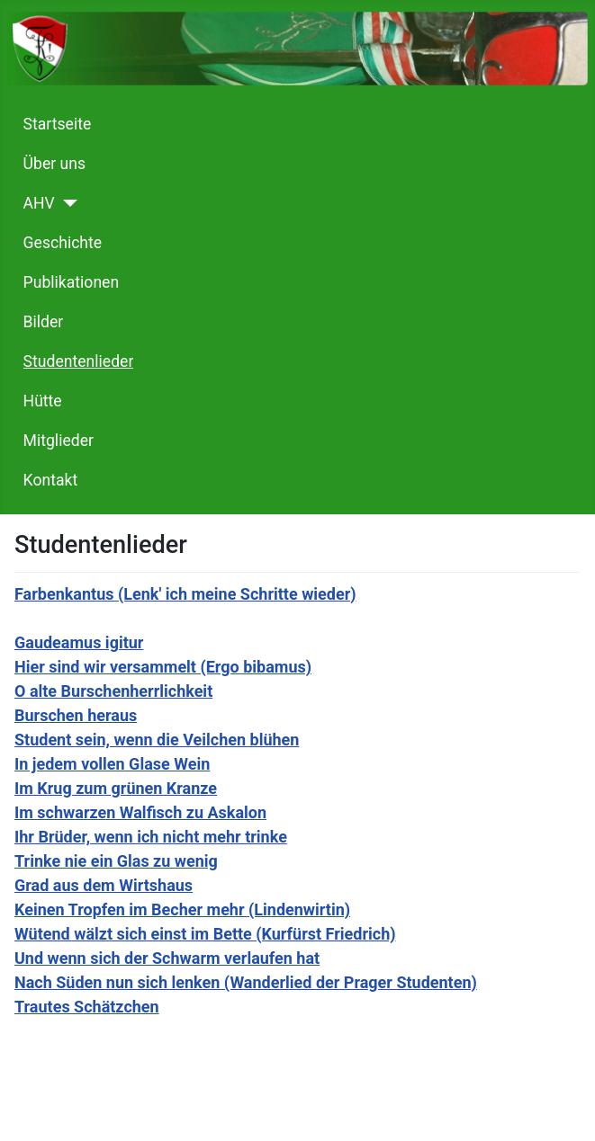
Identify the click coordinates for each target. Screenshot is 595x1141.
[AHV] (66, 203)
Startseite (57, 124)
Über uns (54, 164)
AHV (39, 203)
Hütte (42, 401)
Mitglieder (58, 441)
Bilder (43, 322)
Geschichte (63, 243)
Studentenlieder (78, 361)
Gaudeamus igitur (78, 642)
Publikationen (71, 282)
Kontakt (50, 480)
